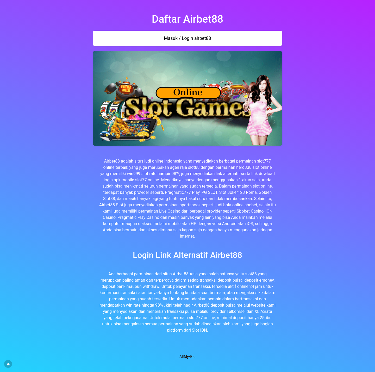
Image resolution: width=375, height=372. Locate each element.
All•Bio (187, 357)
